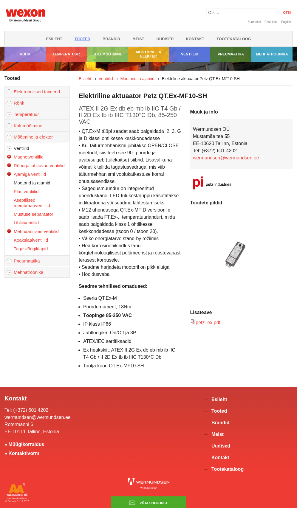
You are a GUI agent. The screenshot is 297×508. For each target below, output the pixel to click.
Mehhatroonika (272, 54)
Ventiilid (189, 54)
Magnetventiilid (29, 156)
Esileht (54, 39)
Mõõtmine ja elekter (148, 54)
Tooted (82, 39)
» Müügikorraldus (24, 444)
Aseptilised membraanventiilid (32, 203)
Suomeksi (254, 22)
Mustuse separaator (33, 214)
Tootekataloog (233, 39)
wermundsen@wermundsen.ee (226, 157)
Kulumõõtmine (107, 54)
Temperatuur (66, 54)
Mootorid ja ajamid (32, 182)
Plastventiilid (26, 191)
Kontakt (195, 39)
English (286, 22)
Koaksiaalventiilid (31, 240)
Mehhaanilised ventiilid (36, 231)
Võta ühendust (148, 503)
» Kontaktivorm (21, 453)
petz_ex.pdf (208, 322)
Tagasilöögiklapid (31, 248)
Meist (138, 39)
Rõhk (25, 54)
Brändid (111, 39)
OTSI (287, 12)
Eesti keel (270, 22)
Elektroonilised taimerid (37, 91)
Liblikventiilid (26, 222)
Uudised (165, 39)
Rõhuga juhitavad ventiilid (39, 165)
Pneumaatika (231, 54)
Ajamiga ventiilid (30, 174)
